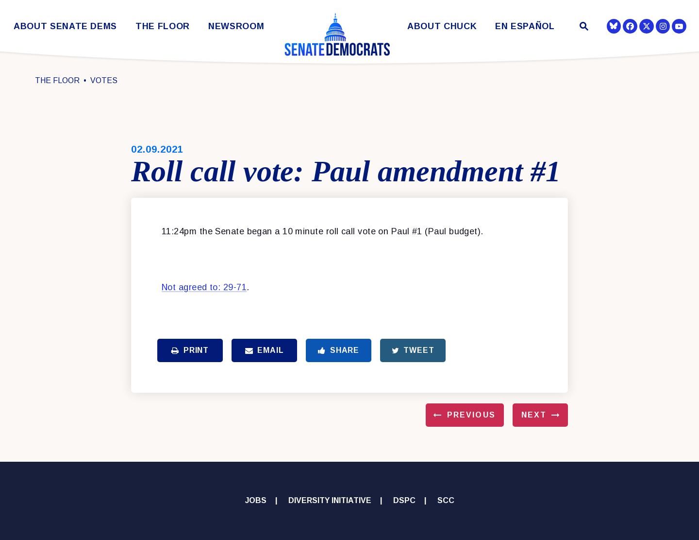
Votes (103, 80)
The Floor (162, 26)
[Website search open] (583, 27)
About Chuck (442, 26)
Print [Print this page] (190, 350)
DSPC (404, 500)
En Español (525, 26)
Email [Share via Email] (264, 350)
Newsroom (236, 26)
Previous (471, 415)
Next (534, 415)
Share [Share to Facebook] (338, 350)
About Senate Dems (65, 26)
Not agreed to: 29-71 (204, 287)
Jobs (255, 500)
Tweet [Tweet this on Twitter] (413, 350)
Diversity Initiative (329, 500)
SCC (445, 500)
